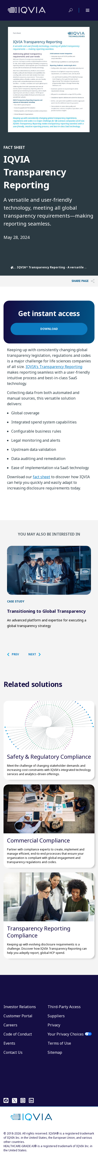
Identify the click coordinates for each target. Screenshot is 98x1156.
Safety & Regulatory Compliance (49, 756)
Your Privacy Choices (66, 1034)
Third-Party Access (64, 1006)
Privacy (54, 1025)
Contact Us (13, 1052)
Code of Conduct (18, 1034)
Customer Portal (18, 1015)
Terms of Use (59, 1043)
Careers (10, 1025)
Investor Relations (20, 1006)
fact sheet (41, 476)
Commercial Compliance (38, 840)
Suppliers (56, 1015)
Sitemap (55, 1052)
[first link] (49, 570)
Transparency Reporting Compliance (38, 931)
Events (9, 1043)
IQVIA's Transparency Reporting (54, 366)
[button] (15, 654)
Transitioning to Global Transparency (46, 611)
